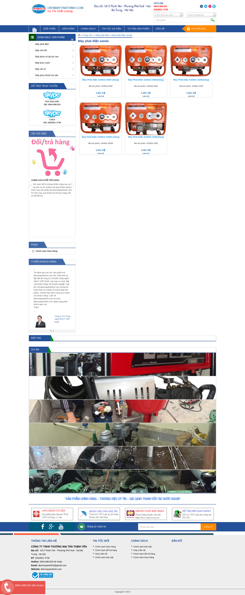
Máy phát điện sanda (122, 35)
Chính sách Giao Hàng (47, 253)
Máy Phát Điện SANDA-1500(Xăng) (146, 137)
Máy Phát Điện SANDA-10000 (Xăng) (101, 137)
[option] (52, 169)
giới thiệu (49, 28)
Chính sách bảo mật (104, 557)
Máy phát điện (102, 35)
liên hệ (160, 28)
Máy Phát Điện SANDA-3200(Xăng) (191, 80)
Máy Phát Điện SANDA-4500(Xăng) (146, 80)
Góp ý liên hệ (101, 554)
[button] (31, 187)
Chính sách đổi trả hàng (106, 550)
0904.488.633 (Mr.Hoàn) (29, 585)
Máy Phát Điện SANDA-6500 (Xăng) (100, 80)
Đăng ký (208, 526)
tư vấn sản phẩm (138, 28)
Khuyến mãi (198, 28)
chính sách (88, 28)
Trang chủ (88, 35)
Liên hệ (100, 92)
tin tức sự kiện (111, 28)
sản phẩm (68, 28)
